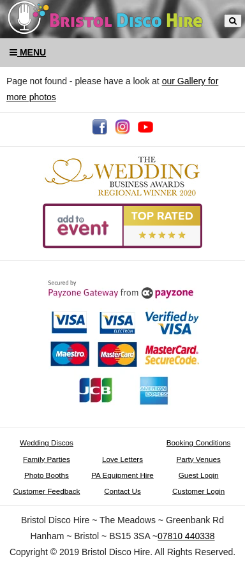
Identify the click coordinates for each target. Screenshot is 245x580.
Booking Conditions (198, 442)
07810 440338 (186, 536)
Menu (28, 52)
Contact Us (122, 491)
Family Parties (46, 459)
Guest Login (199, 475)
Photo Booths (46, 475)
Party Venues (198, 459)
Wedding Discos (46, 442)
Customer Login (198, 491)
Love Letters (122, 459)
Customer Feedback (46, 491)
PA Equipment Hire (122, 475)
